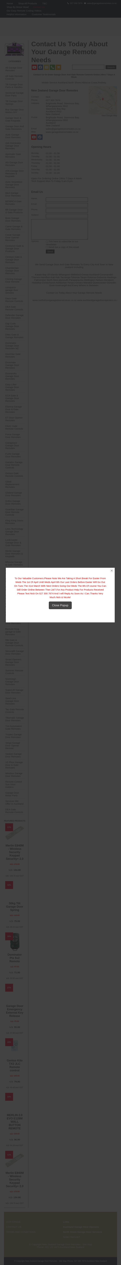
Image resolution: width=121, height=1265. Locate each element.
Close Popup (60, 613)
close (112, 579)
